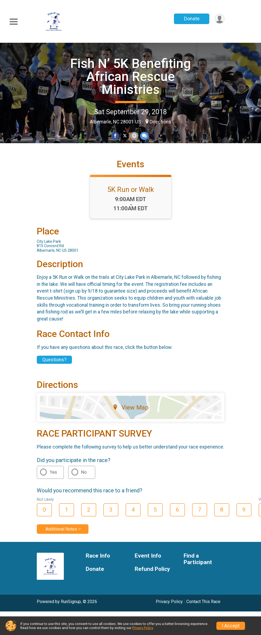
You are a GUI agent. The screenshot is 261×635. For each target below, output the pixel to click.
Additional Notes (61, 531)
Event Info (148, 558)
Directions (160, 122)
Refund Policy (152, 571)
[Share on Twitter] (125, 136)
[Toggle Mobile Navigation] (13, 21)
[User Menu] (219, 19)
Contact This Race (203, 603)
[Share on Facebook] (115, 136)
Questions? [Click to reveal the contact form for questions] (54, 362)
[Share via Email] (134, 136)
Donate (191, 18)
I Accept (231, 626)
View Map (130, 409)
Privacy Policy (169, 603)
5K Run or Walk (130, 192)
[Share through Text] (144, 136)
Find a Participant (198, 561)
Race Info (98, 558)
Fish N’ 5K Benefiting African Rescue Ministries (130, 76)
